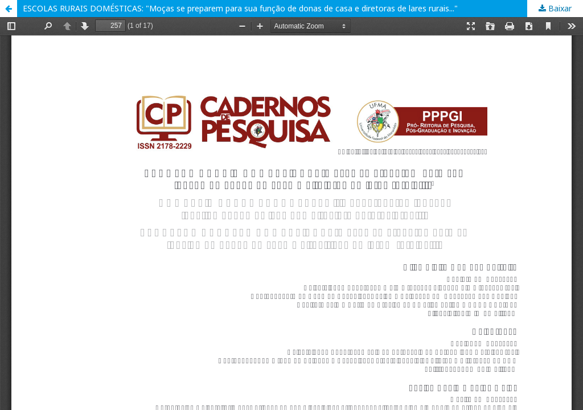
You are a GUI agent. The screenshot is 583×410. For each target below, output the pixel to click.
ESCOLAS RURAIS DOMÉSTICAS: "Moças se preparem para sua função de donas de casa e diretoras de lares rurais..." (240, 8)
